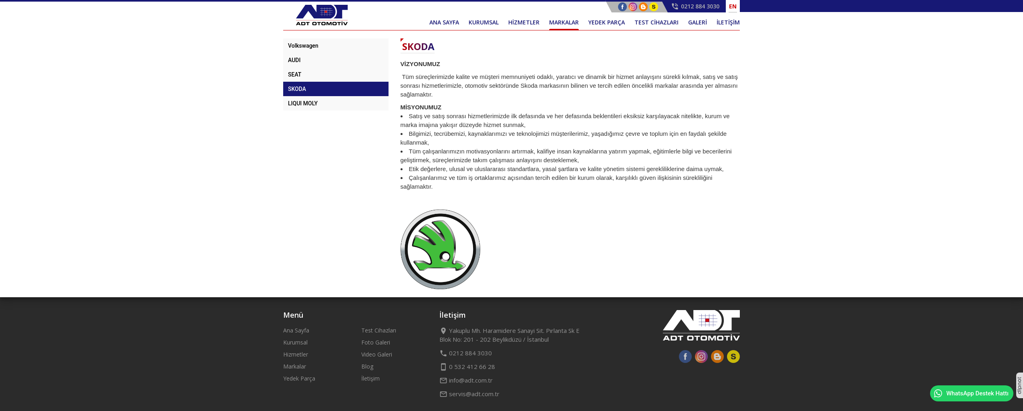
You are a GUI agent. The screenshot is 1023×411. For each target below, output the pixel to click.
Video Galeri (376, 354)
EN (733, 6)
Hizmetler (295, 354)
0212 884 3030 (465, 353)
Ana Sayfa (296, 330)
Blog (367, 366)
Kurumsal (295, 342)
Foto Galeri (375, 342)
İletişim (370, 378)
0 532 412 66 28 (467, 367)
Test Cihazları (378, 330)
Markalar (294, 366)
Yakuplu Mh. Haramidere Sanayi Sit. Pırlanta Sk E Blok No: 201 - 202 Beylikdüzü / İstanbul (509, 334)
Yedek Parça (299, 378)
